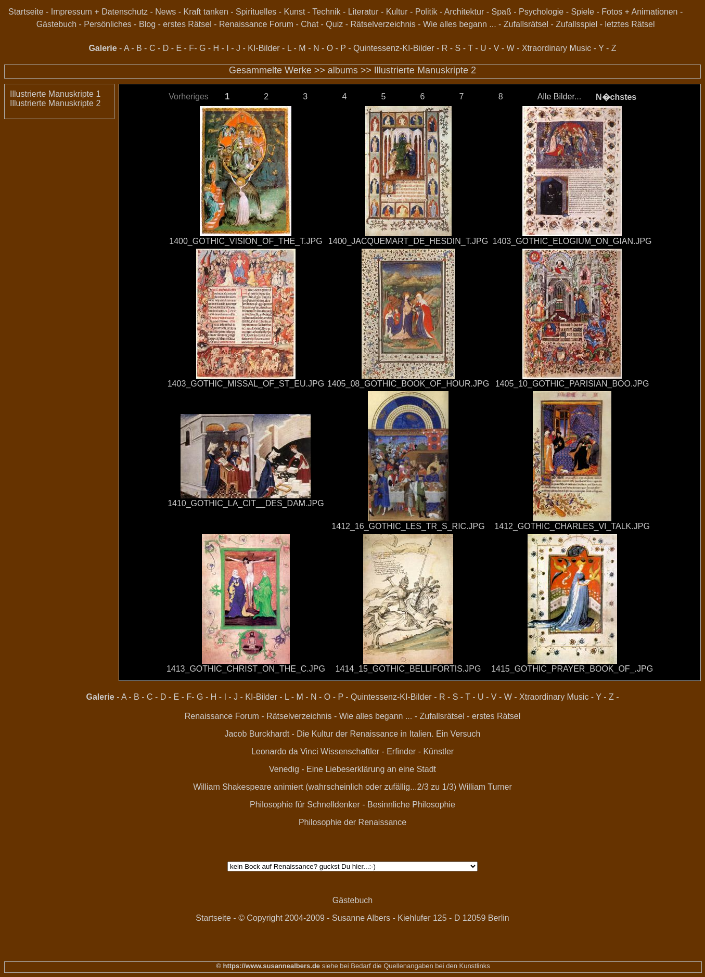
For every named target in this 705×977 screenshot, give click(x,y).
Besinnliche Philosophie (411, 804)
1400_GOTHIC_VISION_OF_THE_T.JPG (245, 241)
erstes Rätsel (187, 24)
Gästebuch (56, 24)
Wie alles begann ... (459, 24)
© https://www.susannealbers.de (268, 966)
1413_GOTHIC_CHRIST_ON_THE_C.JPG (245, 668)
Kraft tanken (206, 11)
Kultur (397, 11)
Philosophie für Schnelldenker (305, 804)
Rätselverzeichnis (382, 24)
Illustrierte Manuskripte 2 (425, 70)
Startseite (26, 11)
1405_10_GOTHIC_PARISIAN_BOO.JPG (572, 383)
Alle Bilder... (559, 96)
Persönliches (108, 24)
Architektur (464, 11)
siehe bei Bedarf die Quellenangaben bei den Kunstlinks (405, 966)
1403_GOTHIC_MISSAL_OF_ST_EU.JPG (246, 383)
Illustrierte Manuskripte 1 (55, 93)
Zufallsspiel (576, 24)
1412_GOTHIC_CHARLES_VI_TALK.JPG (572, 526)
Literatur (363, 11)
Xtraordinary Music (556, 48)
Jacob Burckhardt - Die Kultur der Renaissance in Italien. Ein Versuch (353, 733)
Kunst (294, 11)
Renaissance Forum (256, 24)
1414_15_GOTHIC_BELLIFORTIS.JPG (408, 668)
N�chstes (616, 97)
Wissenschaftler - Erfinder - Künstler (387, 751)
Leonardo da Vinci (284, 751)
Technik (326, 11)
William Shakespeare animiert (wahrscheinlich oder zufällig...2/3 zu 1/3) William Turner (352, 786)
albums (343, 70)
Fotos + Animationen (639, 11)
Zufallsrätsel (526, 24)
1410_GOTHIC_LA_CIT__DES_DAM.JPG (246, 503)
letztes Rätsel (630, 24)
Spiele (582, 11)
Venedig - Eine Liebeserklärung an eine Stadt (352, 769)
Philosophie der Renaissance (352, 822)
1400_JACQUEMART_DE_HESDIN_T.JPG (408, 241)
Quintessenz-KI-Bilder (393, 48)
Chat (309, 24)
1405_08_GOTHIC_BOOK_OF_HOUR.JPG (408, 383)
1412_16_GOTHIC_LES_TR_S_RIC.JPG (407, 526)
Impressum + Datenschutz (99, 11)
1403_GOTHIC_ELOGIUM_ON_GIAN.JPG (572, 241)
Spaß (501, 11)
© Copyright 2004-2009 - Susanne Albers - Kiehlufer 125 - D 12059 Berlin (373, 918)
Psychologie (541, 11)
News (165, 11)
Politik (426, 11)
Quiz (334, 24)
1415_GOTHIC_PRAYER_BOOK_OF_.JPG (572, 668)
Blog (147, 24)
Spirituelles (256, 11)
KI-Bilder (263, 48)
